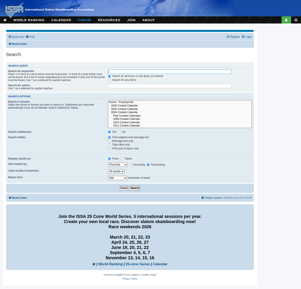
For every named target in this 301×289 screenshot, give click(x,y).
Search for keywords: (21, 71)
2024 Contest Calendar (179, 112)
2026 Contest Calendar (179, 106)
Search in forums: (19, 101)
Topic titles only (119, 144)
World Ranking (111, 264)
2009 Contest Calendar (179, 119)
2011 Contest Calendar (179, 126)
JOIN (131, 20)
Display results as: (19, 158)
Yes (112, 131)
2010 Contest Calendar (179, 122)
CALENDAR (61, 20)
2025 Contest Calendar (179, 109)
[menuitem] (30, 37)
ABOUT (148, 20)
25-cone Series (138, 264)
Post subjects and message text (128, 137)
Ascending (137, 164)
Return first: (15, 177)
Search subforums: (20, 131)
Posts (113, 158)
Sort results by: (17, 164)
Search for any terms (122, 79)
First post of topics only (123, 148)
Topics (126, 158)
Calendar (160, 264)
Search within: (17, 137)
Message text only (120, 140)
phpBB (119, 275)
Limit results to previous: (23, 170)
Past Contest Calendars (179, 116)
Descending (156, 164)
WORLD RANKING (29, 20)
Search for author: (19, 85)
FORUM (84, 20)
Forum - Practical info (179, 102)
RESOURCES (109, 20)
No (122, 131)
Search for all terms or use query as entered (135, 76)
